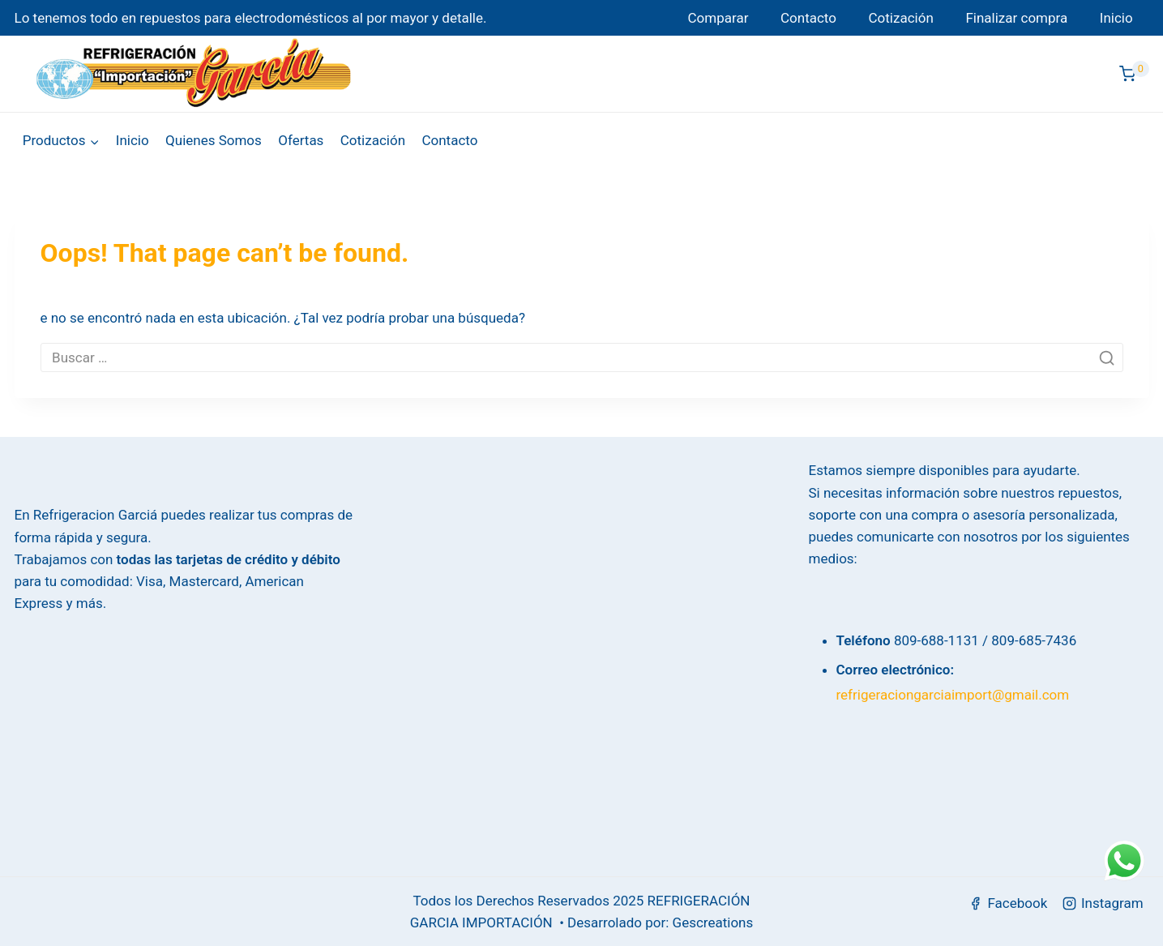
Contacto (808, 18)
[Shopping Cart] (1134, 74)
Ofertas (300, 140)
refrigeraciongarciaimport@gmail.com (953, 695)
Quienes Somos (213, 140)
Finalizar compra (1016, 18)
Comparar (718, 18)
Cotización (901, 18)
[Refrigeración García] (194, 74)
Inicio (1116, 18)
